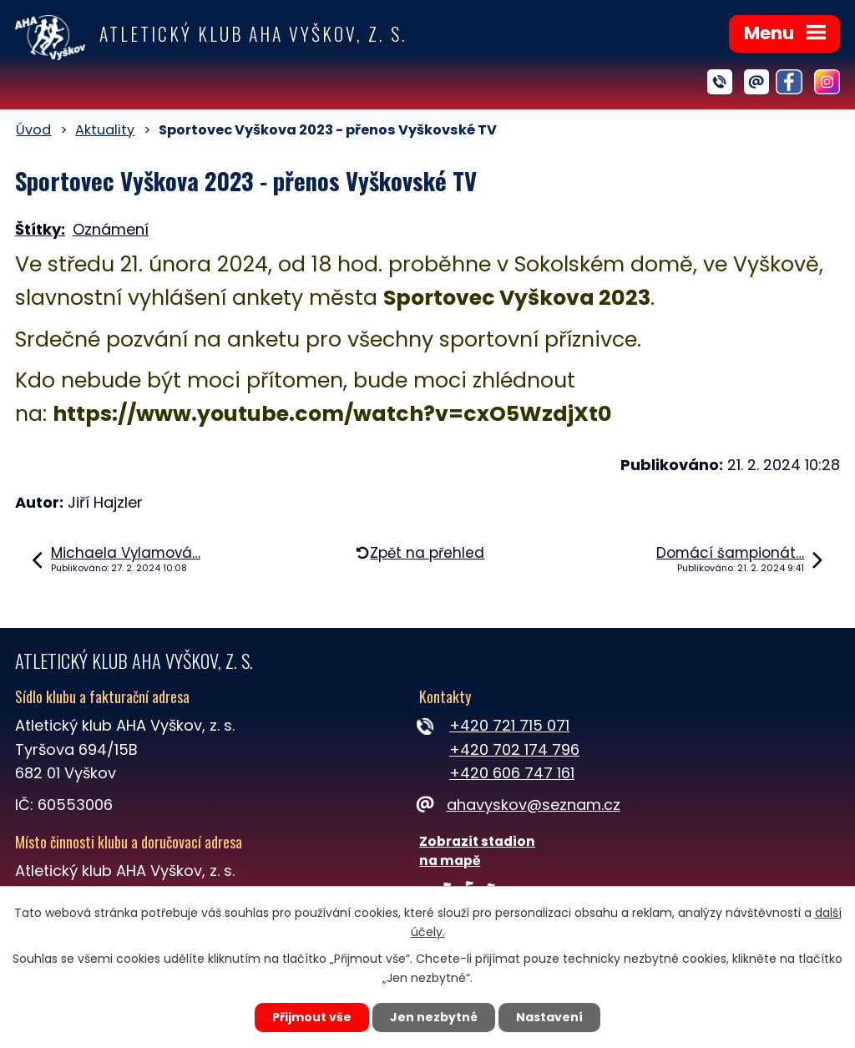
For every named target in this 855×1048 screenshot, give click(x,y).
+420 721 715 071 (509, 725)
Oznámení (111, 229)
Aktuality (104, 129)
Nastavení (549, 1017)
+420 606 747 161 (511, 772)
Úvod (33, 129)
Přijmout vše (312, 1017)
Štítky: (40, 229)
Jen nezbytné (434, 1017)
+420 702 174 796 (514, 749)
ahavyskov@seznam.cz (519, 804)
